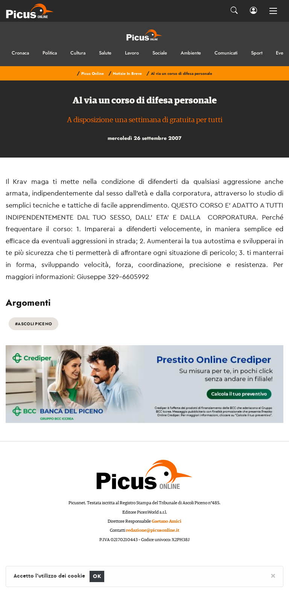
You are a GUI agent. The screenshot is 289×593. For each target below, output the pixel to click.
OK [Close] (97, 576)
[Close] (273, 575)
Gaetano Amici (166, 521)
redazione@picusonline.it (152, 530)
